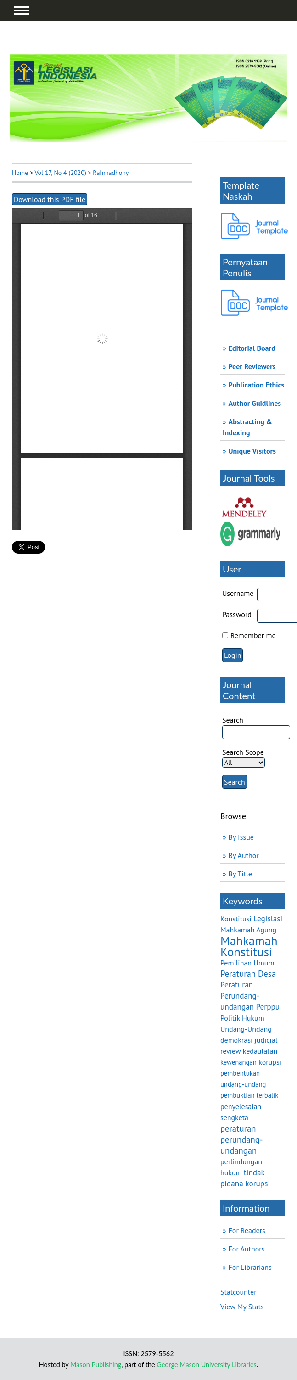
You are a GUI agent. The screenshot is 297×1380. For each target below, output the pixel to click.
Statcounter (238, 1291)
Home (20, 172)
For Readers (247, 1230)
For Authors (247, 1248)
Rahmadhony (111, 172)
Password (237, 614)
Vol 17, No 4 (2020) (60, 172)
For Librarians (250, 1267)
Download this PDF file (49, 199)
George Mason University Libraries (206, 1365)
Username (238, 593)
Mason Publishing (95, 1365)
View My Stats (242, 1306)
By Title (240, 873)
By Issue (241, 836)
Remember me (253, 635)
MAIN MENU (21, 10)
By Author (244, 855)
